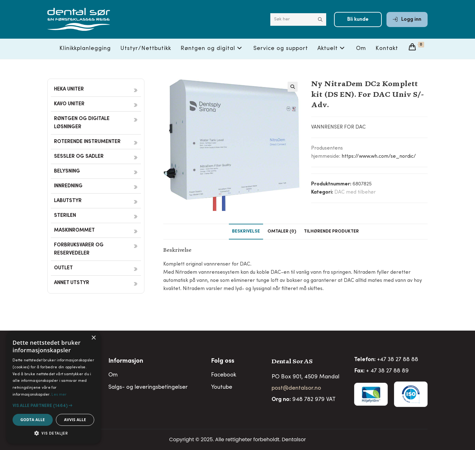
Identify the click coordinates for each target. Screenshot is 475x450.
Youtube (221, 387)
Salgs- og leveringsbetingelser (148, 387)
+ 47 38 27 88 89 (387, 371)
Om (113, 375)
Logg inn (407, 19)
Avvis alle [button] (75, 419)
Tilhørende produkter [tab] (331, 231)
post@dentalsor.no (296, 388)
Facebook (223, 375)
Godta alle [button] (32, 419)
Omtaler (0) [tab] (281, 231)
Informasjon (125, 361)
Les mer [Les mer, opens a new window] (59, 395)
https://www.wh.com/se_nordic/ (379, 156)
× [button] (93, 338)
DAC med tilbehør (355, 192)
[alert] (53, 387)
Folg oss (222, 361)
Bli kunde (358, 19)
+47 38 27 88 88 (397, 360)
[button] (293, 87)
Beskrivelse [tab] (246, 231)
